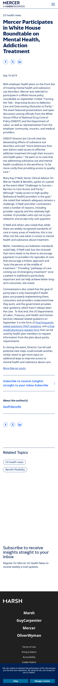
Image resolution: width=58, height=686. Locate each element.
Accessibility (29, 657)
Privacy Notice (29, 652)
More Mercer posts (14, 368)
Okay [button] (15, 681)
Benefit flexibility (15, 469)
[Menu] (53, 4)
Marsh (29, 612)
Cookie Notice (29, 662)
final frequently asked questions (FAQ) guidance (28, 324)
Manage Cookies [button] (42, 681)
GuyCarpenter (29, 620)
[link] (5, 61)
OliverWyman (29, 635)
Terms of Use (29, 647)
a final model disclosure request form (28, 328)
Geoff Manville (12, 406)
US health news (12, 15)
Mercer (29, 627)
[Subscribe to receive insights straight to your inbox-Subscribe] (29, 383)
